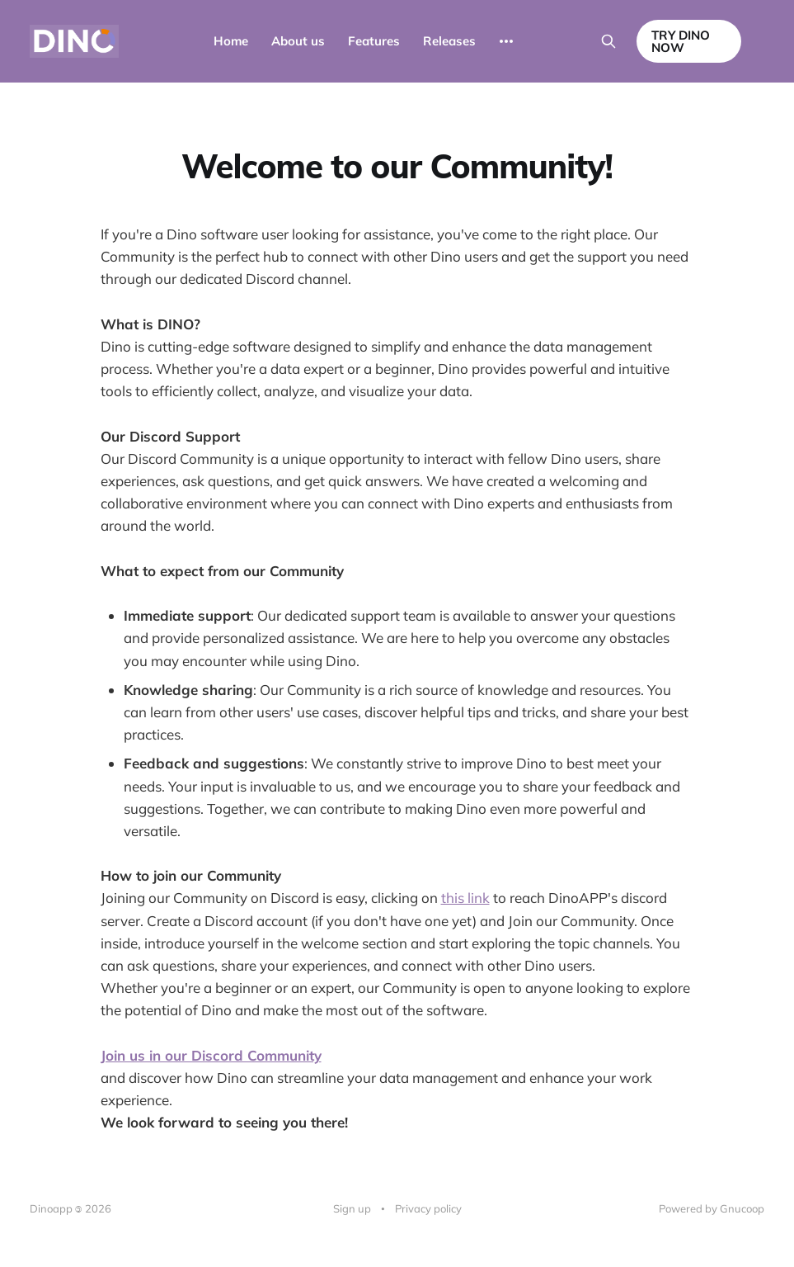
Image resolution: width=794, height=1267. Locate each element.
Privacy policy (428, 1208)
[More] (506, 41)
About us (298, 41)
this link (465, 897)
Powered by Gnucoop (711, 1208)
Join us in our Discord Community (211, 1055)
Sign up (352, 1208)
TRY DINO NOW (680, 41)
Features (374, 41)
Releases (449, 41)
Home (231, 41)
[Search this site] (608, 41)
